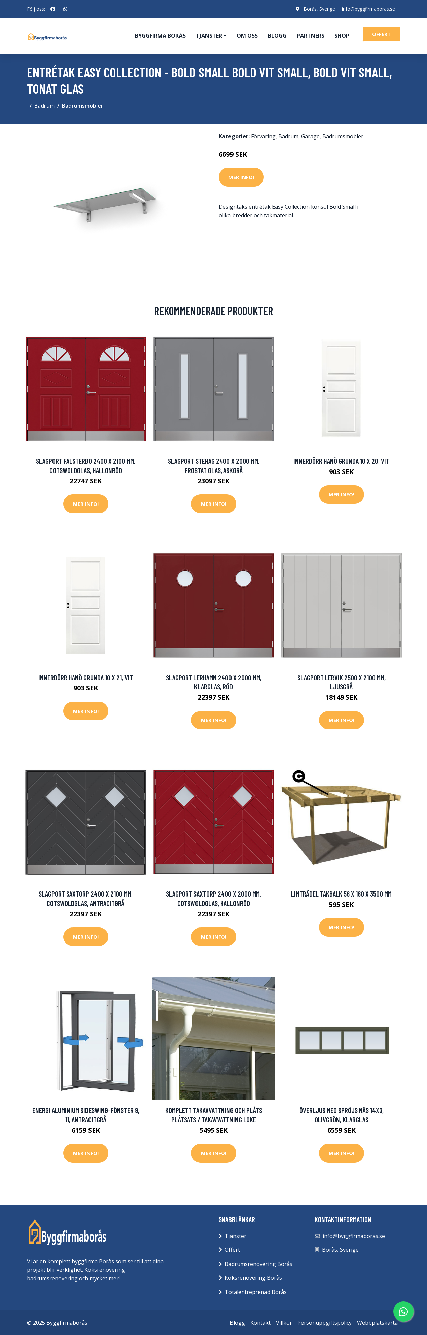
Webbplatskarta (377, 1322)
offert (381, 34)
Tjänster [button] (209, 35)
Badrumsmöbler (82, 105)
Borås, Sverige (319, 9)
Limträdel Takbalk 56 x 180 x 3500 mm (341, 893)
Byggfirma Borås (160, 35)
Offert (232, 1249)
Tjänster (235, 1236)
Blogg (277, 35)
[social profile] (53, 9)
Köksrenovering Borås (253, 1277)
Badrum (44, 105)
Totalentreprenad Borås (256, 1292)
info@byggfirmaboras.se (368, 9)
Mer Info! (241, 177)
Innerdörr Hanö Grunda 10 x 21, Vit (85, 677)
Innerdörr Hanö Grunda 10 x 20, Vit (341, 461)
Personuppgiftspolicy (324, 1322)
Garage (310, 136)
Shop (341, 35)
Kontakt (260, 1322)
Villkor (284, 1322)
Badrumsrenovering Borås (258, 1264)
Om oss (247, 35)
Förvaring (263, 136)
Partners (310, 35)
